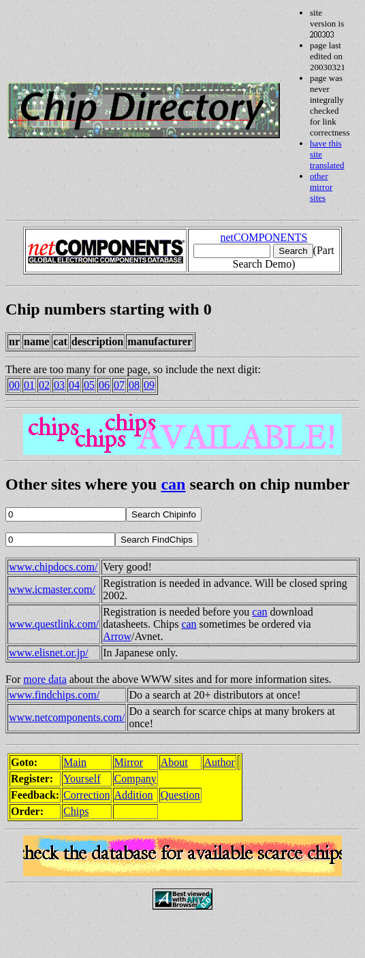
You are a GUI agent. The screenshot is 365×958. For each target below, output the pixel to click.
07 (119, 385)
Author (219, 762)
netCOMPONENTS (263, 237)
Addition (133, 795)
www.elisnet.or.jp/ (49, 652)
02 (44, 385)
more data (45, 679)
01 (29, 385)
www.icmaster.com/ (52, 589)
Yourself (81, 778)
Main (74, 762)
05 (89, 385)
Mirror (129, 762)
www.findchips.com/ (54, 695)
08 (134, 385)
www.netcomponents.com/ (67, 717)
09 (149, 385)
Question (180, 795)
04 (74, 385)
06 (104, 385)
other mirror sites (321, 187)
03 (59, 385)
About (174, 762)
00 (14, 385)
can (173, 484)
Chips (76, 811)
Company (135, 778)
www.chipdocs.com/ (53, 567)
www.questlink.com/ (54, 624)
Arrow (117, 636)
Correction (86, 795)
